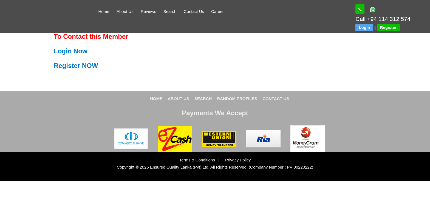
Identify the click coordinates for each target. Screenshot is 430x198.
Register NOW (76, 65)
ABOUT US (178, 98)
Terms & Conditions (197, 160)
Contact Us (194, 11)
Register (388, 27)
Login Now (70, 51)
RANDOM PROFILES (237, 98)
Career (217, 11)
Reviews (148, 11)
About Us (125, 11)
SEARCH (203, 98)
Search (170, 11)
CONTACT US (275, 98)
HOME (156, 98)
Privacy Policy (235, 160)
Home (103, 11)
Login (364, 27)
